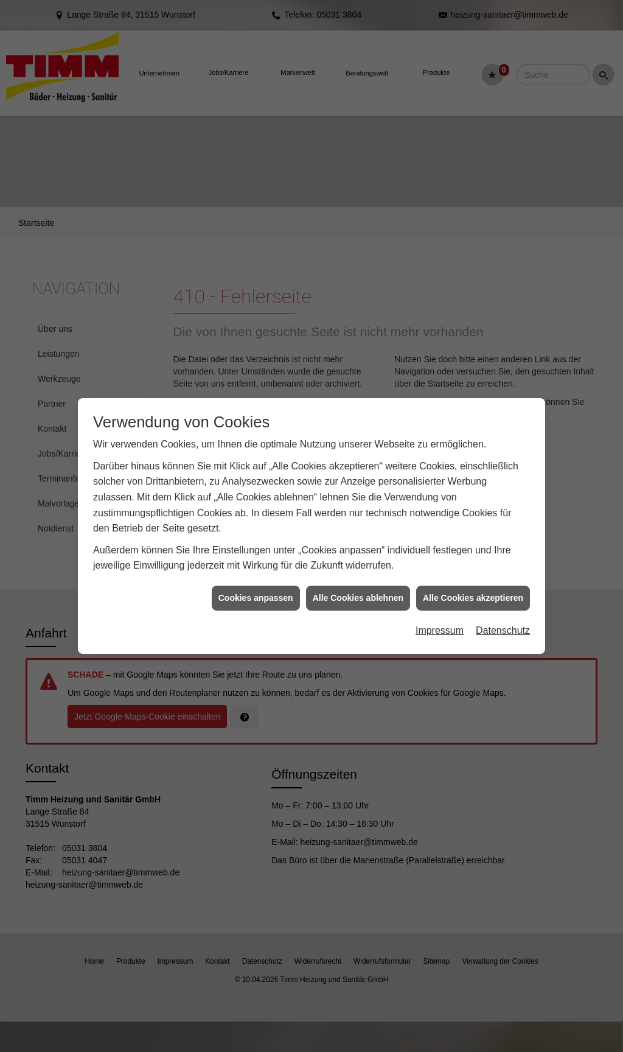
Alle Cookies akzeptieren (473, 567)
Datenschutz (503, 600)
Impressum (440, 600)
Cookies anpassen (255, 567)
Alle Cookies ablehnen (358, 567)
